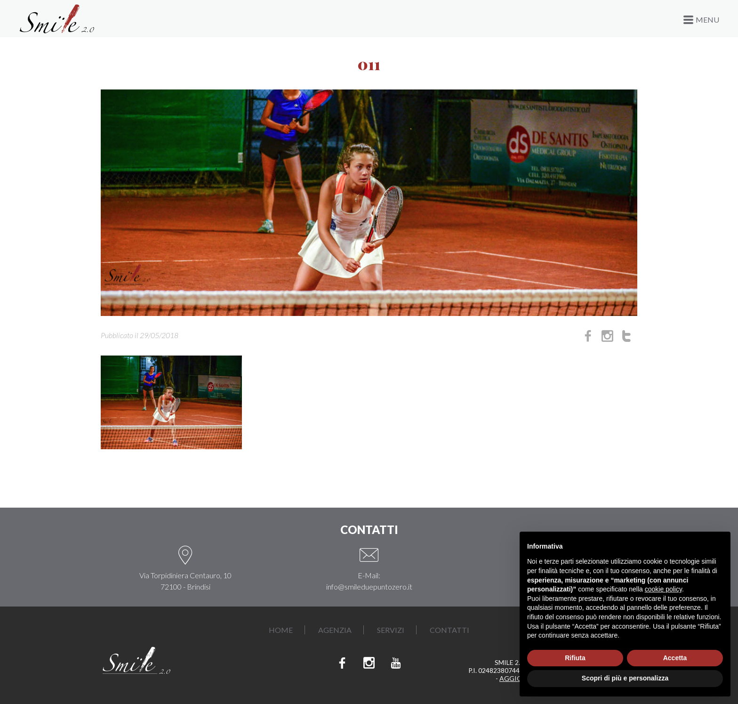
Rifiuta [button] (575, 658)
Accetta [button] (675, 658)
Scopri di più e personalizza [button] (625, 678)
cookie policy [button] (663, 589)
